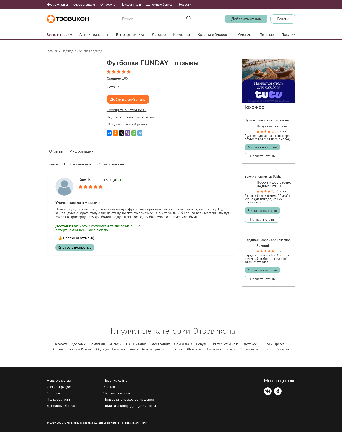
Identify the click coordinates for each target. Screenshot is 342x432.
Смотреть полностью (75, 247)
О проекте (107, 4)
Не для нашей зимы (273, 126)
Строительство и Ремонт (73, 349)
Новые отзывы (57, 4)
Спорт (268, 349)
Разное (177, 349)
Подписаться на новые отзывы (132, 117)
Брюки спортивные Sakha (263, 176)
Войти (283, 19)
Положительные (77, 164)
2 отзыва (281, 131)
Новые (52, 164)
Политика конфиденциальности (129, 405)
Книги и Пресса (272, 344)
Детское (159, 34)
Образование (250, 349)
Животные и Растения (204, 349)
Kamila (85, 179)
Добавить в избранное (128, 124)
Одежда (245, 34)
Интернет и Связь (226, 344)
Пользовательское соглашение (128, 399)
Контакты (111, 386)
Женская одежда (89, 51)
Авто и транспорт (95, 34)
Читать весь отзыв (262, 147)
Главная (52, 51)
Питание (267, 34)
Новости (185, 4)
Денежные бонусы (159, 4)
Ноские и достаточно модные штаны (274, 184)
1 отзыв (281, 251)
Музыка (283, 349)
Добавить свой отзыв (128, 99)
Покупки (288, 34)
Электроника (160, 344)
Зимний (263, 245)
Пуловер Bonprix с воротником (267, 120)
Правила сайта (115, 380)
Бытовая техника (131, 34)
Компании (182, 34)
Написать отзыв (262, 156)
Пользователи (131, 4)
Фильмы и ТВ (119, 344)
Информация (81, 150)
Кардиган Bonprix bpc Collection (268, 240)
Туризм (230, 349)
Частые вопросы (117, 393)
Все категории (59, 34)
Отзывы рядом (84, 4)
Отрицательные (110, 164)
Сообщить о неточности (126, 110)
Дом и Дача (183, 344)
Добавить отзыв (246, 19)
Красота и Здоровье (214, 34)
